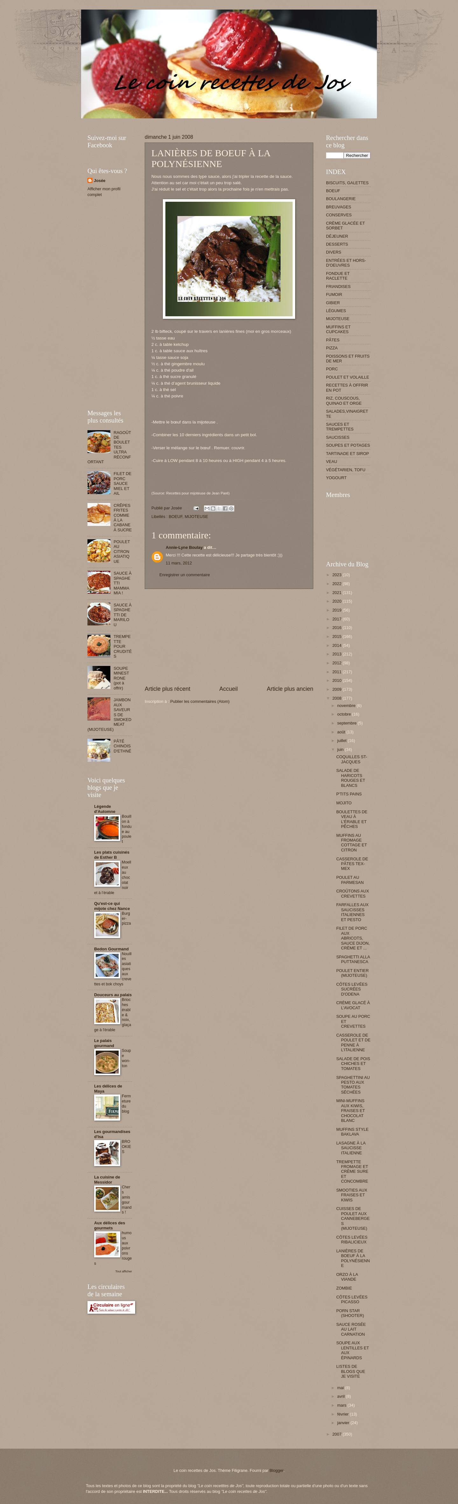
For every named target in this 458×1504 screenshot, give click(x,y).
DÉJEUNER (337, 236)
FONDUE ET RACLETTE (338, 276)
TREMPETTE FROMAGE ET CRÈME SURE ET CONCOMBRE (352, 1171)
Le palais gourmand (104, 1043)
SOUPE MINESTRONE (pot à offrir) (121, 678)
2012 (337, 663)
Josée (100, 180)
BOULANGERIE (341, 198)
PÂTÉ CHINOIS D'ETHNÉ (122, 746)
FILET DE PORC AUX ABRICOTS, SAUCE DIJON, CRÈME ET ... (353, 938)
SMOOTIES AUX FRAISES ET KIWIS (351, 1195)
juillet (342, 740)
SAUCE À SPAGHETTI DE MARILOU (123, 615)
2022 (337, 583)
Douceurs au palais (113, 994)
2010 (337, 680)
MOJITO (343, 803)
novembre (347, 705)
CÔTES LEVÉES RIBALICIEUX (351, 1239)
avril (341, 1396)
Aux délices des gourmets (109, 1225)
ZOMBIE (344, 1288)
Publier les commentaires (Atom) (200, 701)
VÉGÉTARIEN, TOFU (345, 469)
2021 (337, 592)
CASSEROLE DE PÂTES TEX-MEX (352, 864)
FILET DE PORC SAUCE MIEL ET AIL (122, 483)
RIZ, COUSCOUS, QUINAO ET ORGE (344, 400)
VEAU (331, 461)
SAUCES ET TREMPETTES (340, 426)
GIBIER (333, 302)
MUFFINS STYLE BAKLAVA (352, 1132)
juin (341, 749)
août (341, 732)
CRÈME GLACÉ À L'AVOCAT (353, 1005)
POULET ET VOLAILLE (347, 377)
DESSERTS (337, 244)
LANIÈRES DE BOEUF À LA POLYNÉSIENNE (353, 1258)
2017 (337, 619)
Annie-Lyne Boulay (184, 547)
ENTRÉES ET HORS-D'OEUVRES (346, 263)
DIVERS (333, 252)
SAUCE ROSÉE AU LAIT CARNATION (351, 1329)
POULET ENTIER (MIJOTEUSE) (352, 973)
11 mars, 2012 (179, 563)
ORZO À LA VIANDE (347, 1277)
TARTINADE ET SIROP (347, 453)
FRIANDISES (338, 286)
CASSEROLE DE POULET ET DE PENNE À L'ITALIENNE (353, 1042)
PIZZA (331, 348)
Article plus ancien (290, 689)
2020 (337, 601)
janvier (343, 1422)
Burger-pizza (126, 918)
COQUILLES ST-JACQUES (351, 759)
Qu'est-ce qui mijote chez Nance (112, 906)
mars (342, 1405)
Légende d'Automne (104, 809)
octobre (344, 714)
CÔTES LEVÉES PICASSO (351, 1299)
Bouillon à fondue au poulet (127, 829)
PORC (332, 369)
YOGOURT (336, 477)
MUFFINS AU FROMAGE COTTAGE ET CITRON (351, 842)
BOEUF (175, 516)
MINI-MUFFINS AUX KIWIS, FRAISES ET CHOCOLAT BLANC (350, 1110)
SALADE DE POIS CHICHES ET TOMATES (353, 1063)
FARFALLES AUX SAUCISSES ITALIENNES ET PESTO (352, 912)
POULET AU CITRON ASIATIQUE (122, 551)
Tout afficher (123, 1271)
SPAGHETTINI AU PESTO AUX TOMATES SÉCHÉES (353, 1085)
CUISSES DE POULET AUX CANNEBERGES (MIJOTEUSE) (353, 1218)
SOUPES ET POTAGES (348, 445)
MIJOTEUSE (196, 516)
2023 (337, 574)
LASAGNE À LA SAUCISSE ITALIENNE (350, 1148)
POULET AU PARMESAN (350, 880)
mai (341, 1387)
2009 (337, 689)
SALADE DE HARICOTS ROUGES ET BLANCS (350, 777)
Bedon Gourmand (111, 949)
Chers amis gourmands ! (127, 1200)
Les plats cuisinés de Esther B (111, 855)
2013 (337, 654)
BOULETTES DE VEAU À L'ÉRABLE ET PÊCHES (351, 819)
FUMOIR (334, 294)
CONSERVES (339, 215)
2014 (337, 645)
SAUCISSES (338, 437)
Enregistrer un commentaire (184, 574)
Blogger (276, 1470)
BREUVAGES (338, 207)
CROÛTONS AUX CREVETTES (352, 893)
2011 (337, 671)
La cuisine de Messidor (107, 1180)
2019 (337, 610)
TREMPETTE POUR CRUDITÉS (123, 646)
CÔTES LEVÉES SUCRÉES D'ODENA (351, 989)
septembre (347, 723)
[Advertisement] (203, 120)
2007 (337, 1434)
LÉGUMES (336, 310)
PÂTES (332, 340)
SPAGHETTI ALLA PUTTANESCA (353, 959)
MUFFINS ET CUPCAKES (338, 329)
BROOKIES (126, 1146)
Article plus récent (167, 689)
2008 (337, 698)
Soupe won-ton (126, 1058)
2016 (337, 627)
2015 (337, 636)
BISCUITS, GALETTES (347, 182)
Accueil (228, 689)
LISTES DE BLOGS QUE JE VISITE (350, 1371)
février (343, 1414)
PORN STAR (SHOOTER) (350, 1313)
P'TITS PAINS (349, 794)
